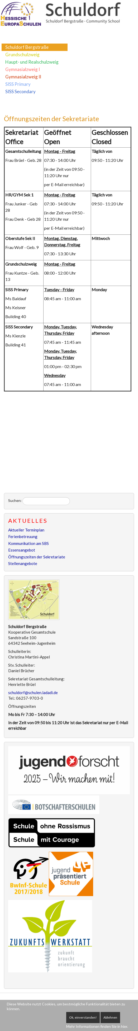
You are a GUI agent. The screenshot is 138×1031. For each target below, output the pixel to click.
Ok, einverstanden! (83, 1017)
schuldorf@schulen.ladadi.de (33, 692)
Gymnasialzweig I (22, 69)
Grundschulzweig (22, 54)
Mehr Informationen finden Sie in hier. (97, 1026)
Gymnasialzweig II (23, 76)
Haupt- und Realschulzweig (32, 62)
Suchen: (15, 500)
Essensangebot (21, 550)
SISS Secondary (20, 91)
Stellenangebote (22, 563)
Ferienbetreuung (22, 536)
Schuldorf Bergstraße (27, 47)
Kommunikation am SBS (28, 543)
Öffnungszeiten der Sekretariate (51, 119)
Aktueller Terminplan (26, 530)
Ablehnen (110, 1017)
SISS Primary (18, 84)
